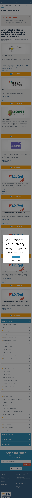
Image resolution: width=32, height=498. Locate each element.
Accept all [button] (16, 257)
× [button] (27, 236)
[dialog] (16, 249)
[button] (16, 260)
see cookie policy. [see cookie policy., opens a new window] (9, 253)
